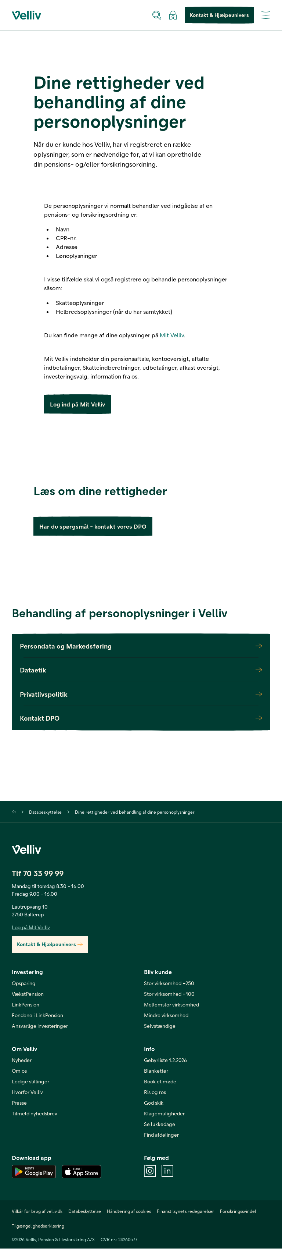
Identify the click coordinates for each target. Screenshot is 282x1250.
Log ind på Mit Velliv (77, 404)
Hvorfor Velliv (27, 1093)
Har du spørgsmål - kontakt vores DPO (92, 527)
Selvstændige (160, 1027)
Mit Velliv (172, 334)
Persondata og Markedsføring (141, 647)
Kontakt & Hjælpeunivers (219, 15)
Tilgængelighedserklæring (38, 1227)
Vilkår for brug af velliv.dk (37, 1212)
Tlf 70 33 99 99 (38, 874)
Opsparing (24, 984)
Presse (19, 1104)
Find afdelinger (161, 1136)
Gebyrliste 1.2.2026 (165, 1061)
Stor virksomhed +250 (169, 984)
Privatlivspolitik (141, 695)
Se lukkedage (159, 1125)
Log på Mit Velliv (31, 929)
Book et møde (160, 1083)
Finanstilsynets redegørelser (185, 1212)
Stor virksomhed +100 (169, 995)
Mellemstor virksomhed (171, 1006)
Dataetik (141, 671)
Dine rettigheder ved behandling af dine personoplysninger (135, 813)
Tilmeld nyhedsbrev (34, 1115)
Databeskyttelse (45, 813)
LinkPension (25, 1006)
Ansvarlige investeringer (40, 1027)
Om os (19, 1072)
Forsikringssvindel (238, 1212)
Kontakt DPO (141, 719)
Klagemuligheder (164, 1115)
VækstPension (28, 995)
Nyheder (22, 1061)
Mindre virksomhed (166, 1016)
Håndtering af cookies (129, 1212)
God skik (153, 1104)
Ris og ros (155, 1093)
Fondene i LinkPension (37, 1016)
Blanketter (156, 1072)
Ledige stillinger (30, 1083)
